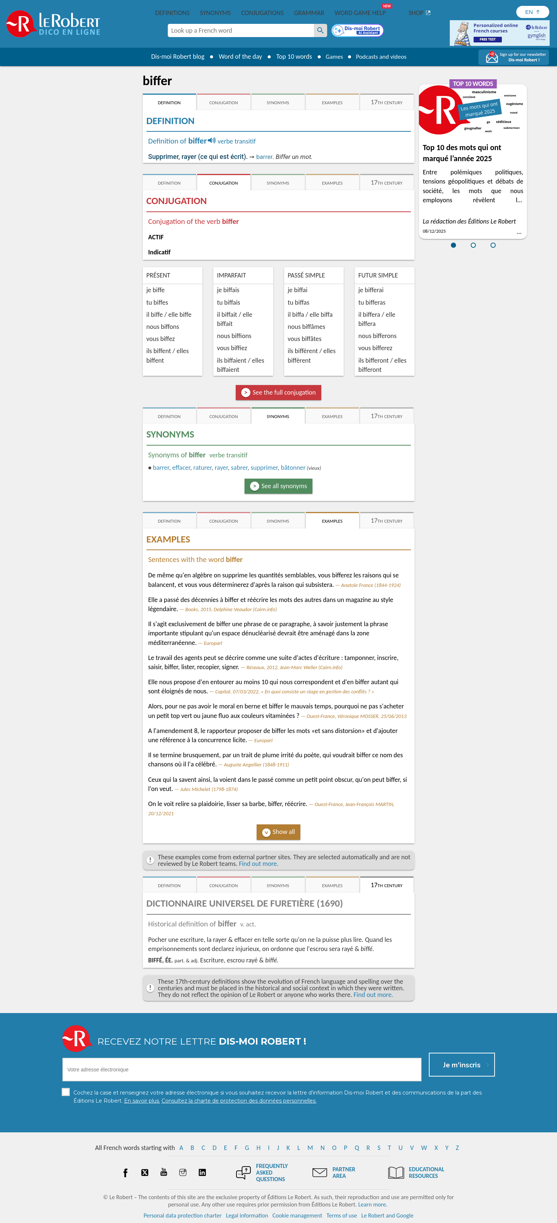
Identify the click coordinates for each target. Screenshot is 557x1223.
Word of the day (236, 56)
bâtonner (293, 468)
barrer (264, 156)
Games (332, 56)
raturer (202, 468)
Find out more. (259, 864)
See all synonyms (284, 486)
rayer (221, 468)
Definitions (172, 13)
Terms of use (341, 1215)
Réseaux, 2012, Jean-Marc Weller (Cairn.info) (294, 667)
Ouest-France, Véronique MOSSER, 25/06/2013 (356, 716)
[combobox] (241, 30)
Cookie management (297, 1215)
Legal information (247, 1215)
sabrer (239, 468)
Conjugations (262, 13)
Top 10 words (290, 56)
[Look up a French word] (320, 30)
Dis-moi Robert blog (174, 56)
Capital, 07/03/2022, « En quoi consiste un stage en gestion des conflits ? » (294, 691)
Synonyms (215, 13)
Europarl (213, 643)
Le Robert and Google (387, 1215)
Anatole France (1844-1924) (371, 585)
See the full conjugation (284, 392)
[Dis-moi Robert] (358, 31)
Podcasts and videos (382, 56)
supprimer (264, 468)
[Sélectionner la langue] (532, 12)
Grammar (309, 13)
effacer (181, 468)
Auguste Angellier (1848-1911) (256, 764)
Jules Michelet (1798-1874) (209, 789)
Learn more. (372, 1204)
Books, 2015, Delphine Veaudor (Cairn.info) (231, 609)
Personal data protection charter (183, 1215)
